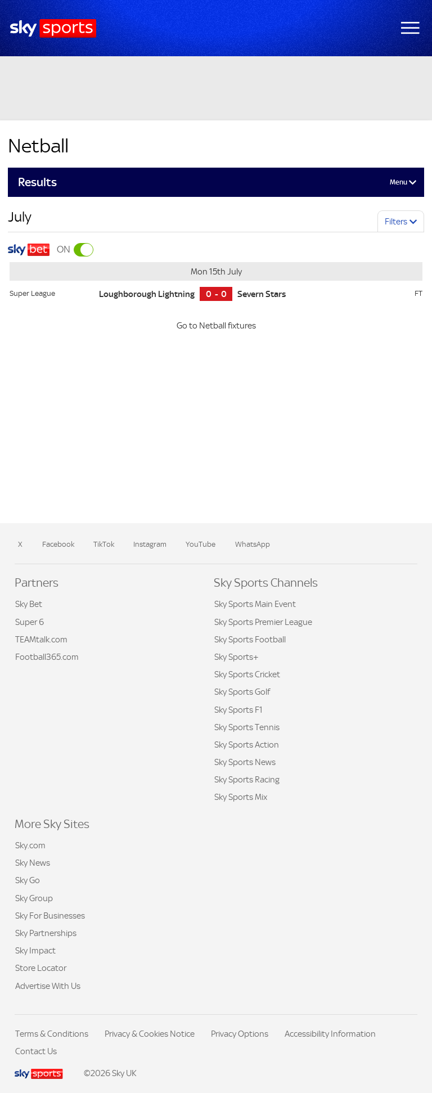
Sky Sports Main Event (255, 604)
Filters (396, 221)
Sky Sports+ (236, 657)
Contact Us (36, 1051)
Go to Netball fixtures (216, 325)
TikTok (103, 544)
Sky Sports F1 (238, 709)
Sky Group (34, 898)
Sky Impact (35, 950)
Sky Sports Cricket (247, 674)
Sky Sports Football (250, 639)
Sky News (32, 862)
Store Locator (40, 968)
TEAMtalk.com (41, 639)
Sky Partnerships (45, 933)
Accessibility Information (330, 1033)
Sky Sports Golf (242, 691)
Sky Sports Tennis (247, 727)
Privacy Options (239, 1033)
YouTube (200, 544)
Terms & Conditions (51, 1033)
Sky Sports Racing (247, 779)
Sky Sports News (245, 762)
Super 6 (29, 622)
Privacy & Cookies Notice (150, 1033)
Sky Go (27, 880)
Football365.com (47, 657)
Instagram (149, 544)
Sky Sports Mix (240, 797)
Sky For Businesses (50, 915)
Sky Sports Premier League (263, 622)
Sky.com (30, 845)
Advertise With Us (47, 986)
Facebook (58, 544)
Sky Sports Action (246, 744)
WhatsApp (252, 544)
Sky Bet (28, 604)
